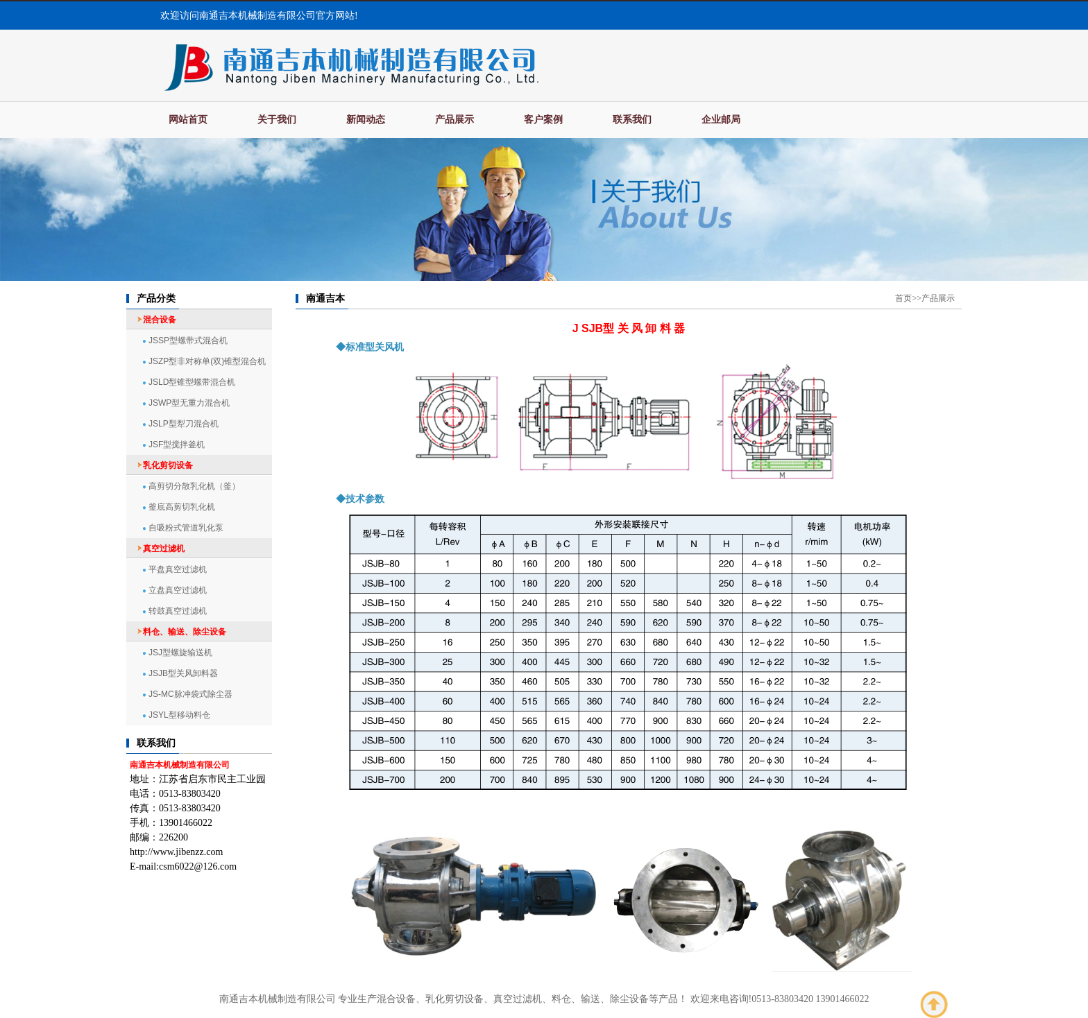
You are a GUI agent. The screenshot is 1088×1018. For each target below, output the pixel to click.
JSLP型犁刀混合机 (183, 424)
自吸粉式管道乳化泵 (185, 528)
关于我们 (276, 119)
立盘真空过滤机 (177, 590)
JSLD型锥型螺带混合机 (191, 382)
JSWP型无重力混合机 (189, 403)
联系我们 (632, 119)
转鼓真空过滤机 (177, 611)
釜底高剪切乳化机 (181, 507)
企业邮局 (721, 119)
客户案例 (543, 119)
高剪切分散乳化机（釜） (194, 486)
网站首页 (188, 119)
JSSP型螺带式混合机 (188, 340)
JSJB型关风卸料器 (183, 673)
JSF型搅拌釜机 (176, 444)
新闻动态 (365, 119)
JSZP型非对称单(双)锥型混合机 (207, 361)
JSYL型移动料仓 (179, 715)
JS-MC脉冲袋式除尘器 (190, 694)
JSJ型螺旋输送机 (180, 652)
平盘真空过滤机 (177, 569)
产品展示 (454, 119)
